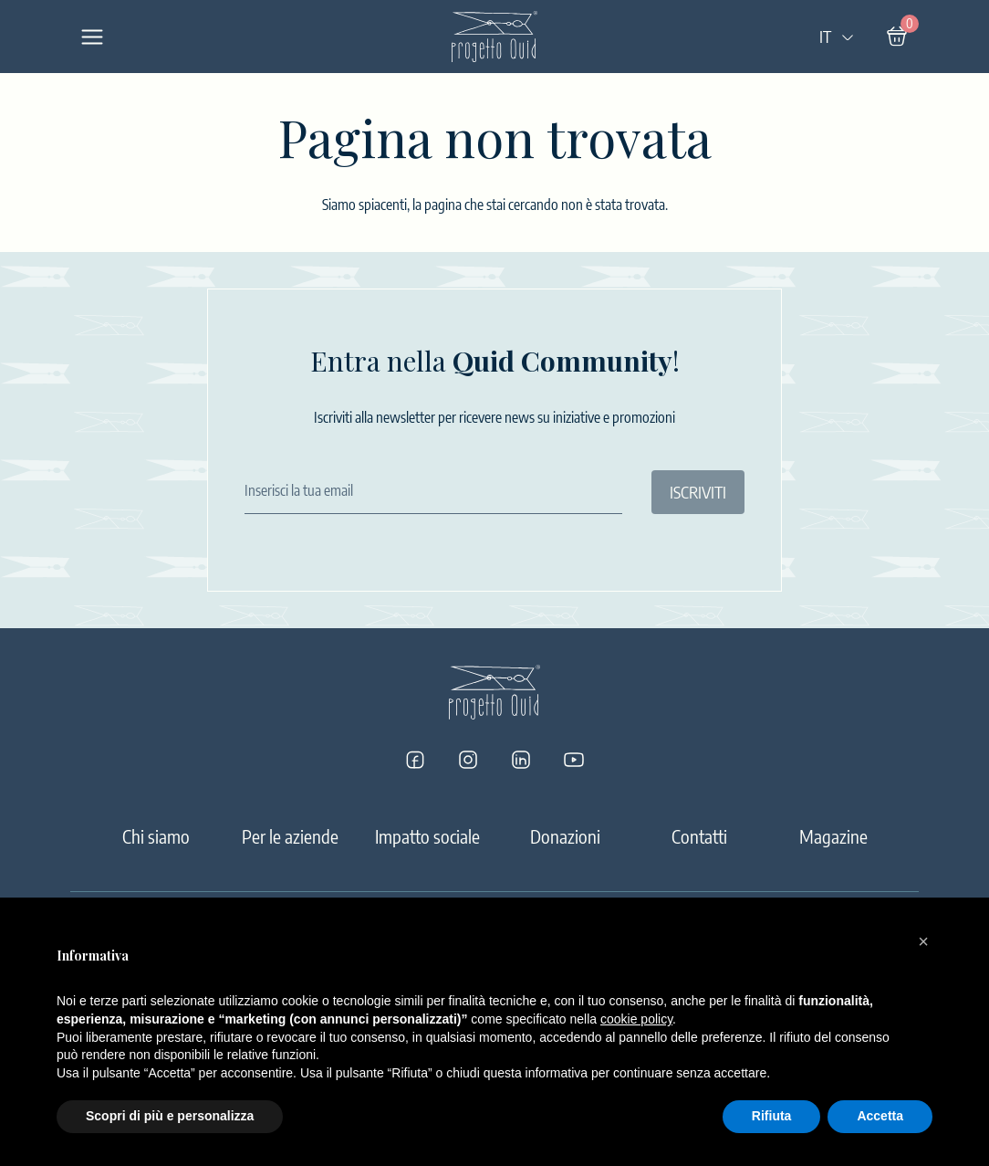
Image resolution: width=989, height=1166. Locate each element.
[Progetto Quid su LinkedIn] (521, 760)
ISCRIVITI (698, 491)
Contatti (699, 836)
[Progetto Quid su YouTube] (574, 760)
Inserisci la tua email (299, 490)
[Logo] (494, 36)
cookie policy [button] (636, 1019)
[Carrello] (897, 36)
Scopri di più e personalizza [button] (170, 1115)
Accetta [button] (880, 1115)
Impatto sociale (427, 836)
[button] (923, 941)
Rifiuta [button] (772, 1115)
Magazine (833, 836)
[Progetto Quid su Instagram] (468, 760)
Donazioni (565, 836)
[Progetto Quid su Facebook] (415, 760)
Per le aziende (290, 836)
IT (837, 36)
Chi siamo (156, 836)
